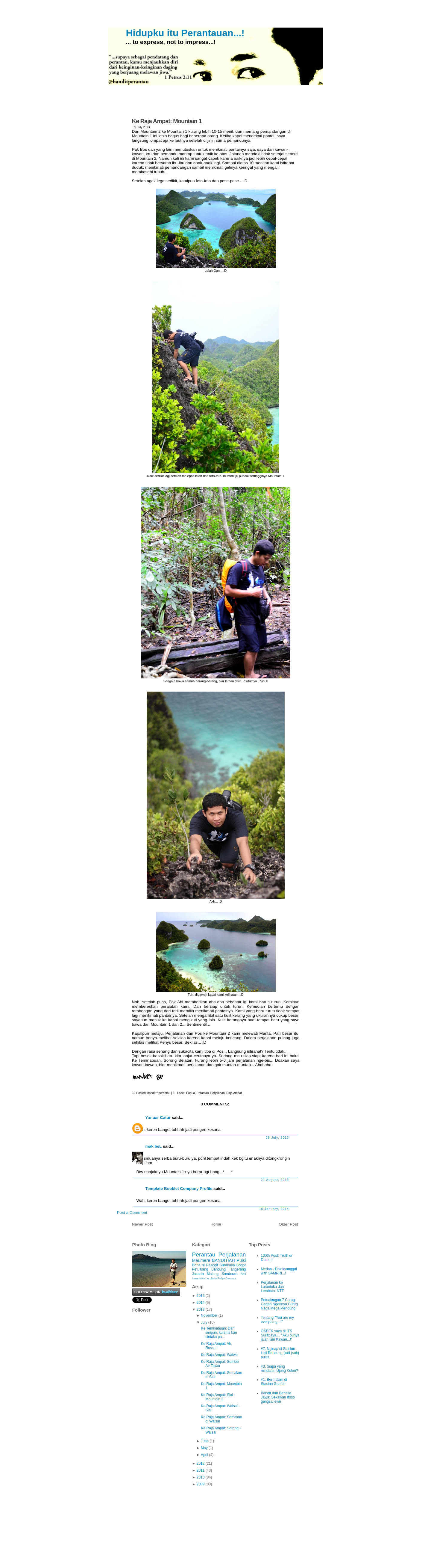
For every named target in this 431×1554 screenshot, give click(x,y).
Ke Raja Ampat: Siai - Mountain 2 (218, 1397)
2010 (201, 1477)
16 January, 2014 (274, 1209)
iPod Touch (238, 1537)
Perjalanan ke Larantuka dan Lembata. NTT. (273, 1286)
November (209, 1315)
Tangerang (237, 1269)
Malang (212, 1274)
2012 (201, 1463)
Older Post (288, 1224)
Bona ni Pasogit (205, 1265)
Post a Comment (132, 1212)
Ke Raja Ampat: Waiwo (219, 1355)
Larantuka (198, 1278)
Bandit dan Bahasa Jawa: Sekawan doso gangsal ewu (278, 1397)
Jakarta (198, 1274)
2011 (201, 1470)
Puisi (241, 1260)
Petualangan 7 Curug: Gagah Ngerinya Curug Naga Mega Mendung (279, 1304)
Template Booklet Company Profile (179, 1188)
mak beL (153, 1146)
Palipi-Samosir (227, 1278)
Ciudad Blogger (281, 1537)
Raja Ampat (234, 1093)
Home (215, 1224)
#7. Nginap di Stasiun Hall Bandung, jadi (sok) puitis (280, 1353)
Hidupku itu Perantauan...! (185, 33)
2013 (201, 1309)
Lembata (211, 1278)
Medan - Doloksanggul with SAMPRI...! (279, 1271)
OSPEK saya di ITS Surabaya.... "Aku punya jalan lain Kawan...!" (280, 1335)
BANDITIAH (223, 1260)
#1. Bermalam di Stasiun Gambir (274, 1382)
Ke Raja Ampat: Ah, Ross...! (216, 1346)
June (205, 1441)
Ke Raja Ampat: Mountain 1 (167, 121)
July (204, 1322)
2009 (201, 1484)
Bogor (241, 1265)
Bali (243, 1274)
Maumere (201, 1260)
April (204, 1455)
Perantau (203, 1093)
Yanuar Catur (158, 1117)
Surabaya (227, 1265)
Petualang (200, 1269)
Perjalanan (217, 1093)
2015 (201, 1296)
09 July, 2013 (277, 1137)
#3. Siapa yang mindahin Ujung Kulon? (279, 1368)
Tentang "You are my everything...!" (277, 1319)
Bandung (218, 1269)
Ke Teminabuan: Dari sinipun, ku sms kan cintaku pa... (219, 1332)
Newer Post (142, 1224)
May (204, 1448)
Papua (190, 1093)
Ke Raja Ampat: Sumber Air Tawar (220, 1364)
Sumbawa (229, 1274)
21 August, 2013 (275, 1180)
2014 (201, 1302)
